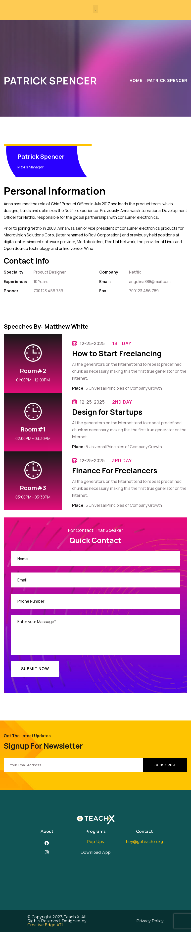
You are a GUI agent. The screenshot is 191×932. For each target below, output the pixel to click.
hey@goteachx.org (144, 842)
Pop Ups (95, 842)
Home (136, 80)
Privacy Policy (150, 921)
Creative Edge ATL (45, 925)
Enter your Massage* (95, 635)
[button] (95, 9)
